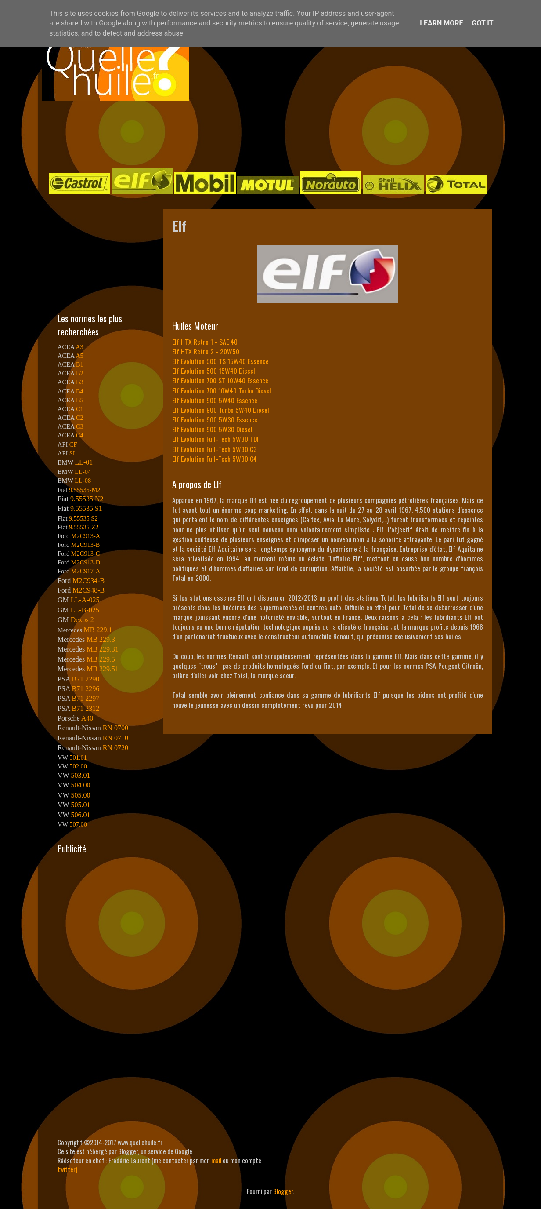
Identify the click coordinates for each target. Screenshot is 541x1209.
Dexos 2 (82, 619)
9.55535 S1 (86, 508)
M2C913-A (85, 535)
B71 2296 (85, 688)
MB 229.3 (101, 639)
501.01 (78, 757)
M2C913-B (85, 544)
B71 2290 (85, 679)
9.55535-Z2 (84, 527)
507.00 (78, 824)
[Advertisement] (262, 133)
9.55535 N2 (87, 499)
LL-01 (84, 462)
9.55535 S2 (83, 518)
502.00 (78, 766)
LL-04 (83, 471)
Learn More (441, 23)
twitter (67, 1169)
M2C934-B (88, 580)
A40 (87, 718)
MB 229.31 (103, 649)
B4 (79, 391)
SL (73, 453)
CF (73, 444)
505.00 (80, 795)
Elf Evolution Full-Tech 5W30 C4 (214, 458)
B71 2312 (85, 708)
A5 (79, 355)
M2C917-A (85, 571)
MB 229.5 (101, 659)
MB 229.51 (103, 669)
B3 (79, 382)
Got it (482, 23)
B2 (79, 373)
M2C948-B (88, 590)
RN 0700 (115, 728)
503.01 (80, 775)
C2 (79, 417)
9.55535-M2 (85, 489)
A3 (79, 346)
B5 (79, 400)
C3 (79, 426)
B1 (79, 364)
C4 (79, 435)
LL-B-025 (85, 610)
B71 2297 (85, 698)
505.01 (80, 804)
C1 (79, 408)
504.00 (80, 785)
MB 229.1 (98, 630)
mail (216, 1160)
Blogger (283, 1191)
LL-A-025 (85, 600)
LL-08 (83, 480)
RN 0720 (115, 747)
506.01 (80, 815)
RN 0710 (115, 738)
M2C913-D (85, 562)
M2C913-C (85, 553)
